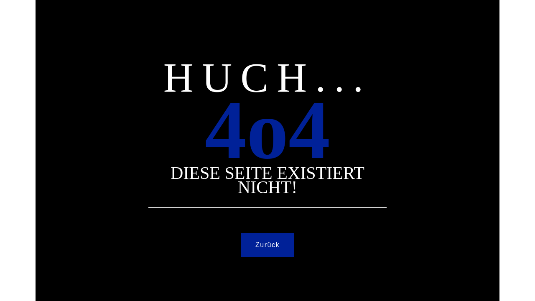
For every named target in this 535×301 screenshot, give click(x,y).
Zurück (267, 244)
